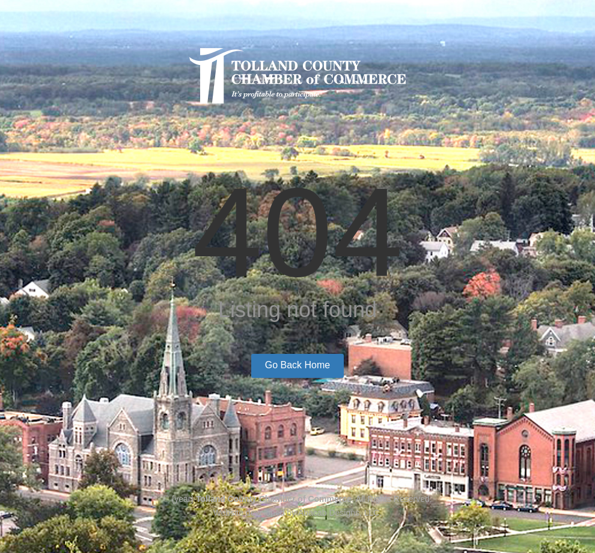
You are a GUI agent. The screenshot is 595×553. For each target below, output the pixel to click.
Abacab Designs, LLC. (340, 512)
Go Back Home (297, 365)
